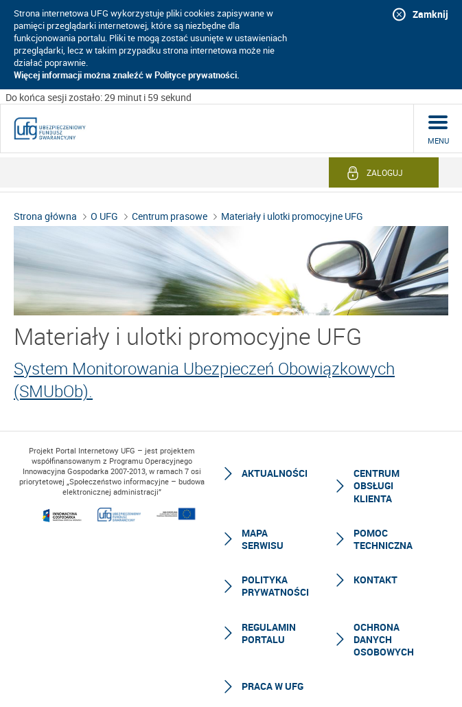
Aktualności (275, 460)
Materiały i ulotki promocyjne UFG (292, 203)
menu (438, 127)
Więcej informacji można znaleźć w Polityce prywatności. (127, 75)
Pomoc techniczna (383, 526)
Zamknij (430, 14)
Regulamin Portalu (269, 620)
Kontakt (375, 566)
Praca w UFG (272, 673)
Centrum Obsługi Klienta (377, 472)
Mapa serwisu (263, 526)
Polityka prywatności (275, 572)
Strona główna (45, 203)
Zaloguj (385, 159)
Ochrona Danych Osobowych (384, 626)
